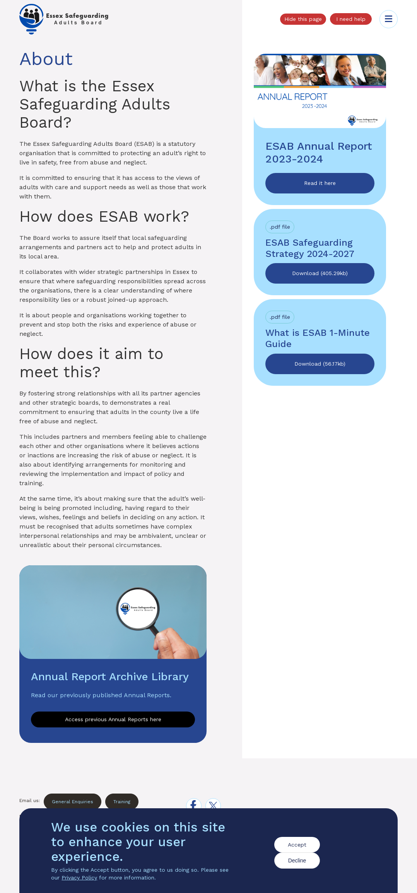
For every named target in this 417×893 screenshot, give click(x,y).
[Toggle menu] (388, 19)
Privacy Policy (79, 878)
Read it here (320, 183)
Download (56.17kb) (319, 364)
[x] (213, 806)
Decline (297, 861)
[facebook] (194, 806)
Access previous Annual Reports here (113, 719)
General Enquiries (72, 801)
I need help (351, 19)
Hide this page (303, 19)
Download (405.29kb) (320, 273)
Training (121, 801)
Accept (297, 845)
